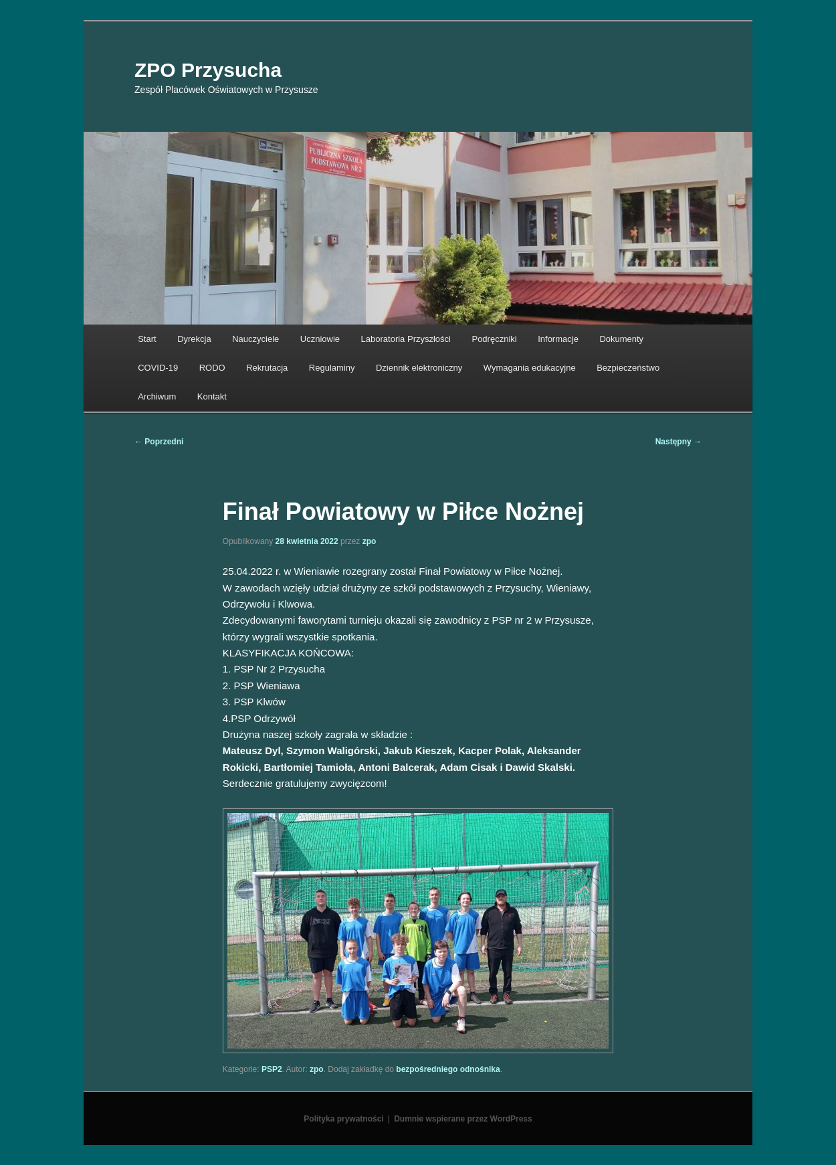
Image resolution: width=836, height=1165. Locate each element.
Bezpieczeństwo (628, 368)
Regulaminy (332, 368)
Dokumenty (621, 339)
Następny (678, 441)
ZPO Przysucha (208, 70)
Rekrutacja (267, 368)
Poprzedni (158, 441)
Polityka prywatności (343, 1119)
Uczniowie (320, 339)
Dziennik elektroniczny (419, 368)
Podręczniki (494, 339)
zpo (369, 541)
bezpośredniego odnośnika (448, 1069)
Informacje (558, 339)
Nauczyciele (255, 339)
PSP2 (272, 1069)
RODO (212, 368)
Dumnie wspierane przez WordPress (463, 1119)
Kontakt (212, 396)
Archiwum (157, 396)
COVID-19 (158, 368)
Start (147, 339)
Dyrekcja (194, 339)
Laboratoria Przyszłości (406, 339)
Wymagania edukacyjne (530, 368)
